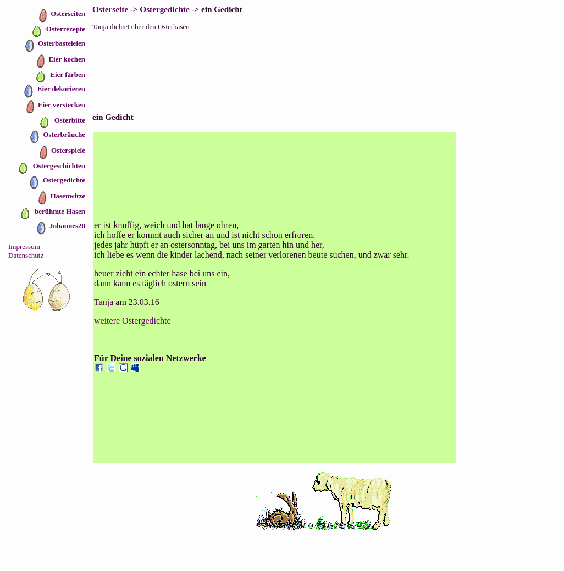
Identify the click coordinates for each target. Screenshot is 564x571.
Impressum (24, 246)
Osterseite (110, 9)
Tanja (103, 302)
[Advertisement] (326, 63)
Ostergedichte (164, 9)
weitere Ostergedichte (132, 320)
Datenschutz (25, 255)
